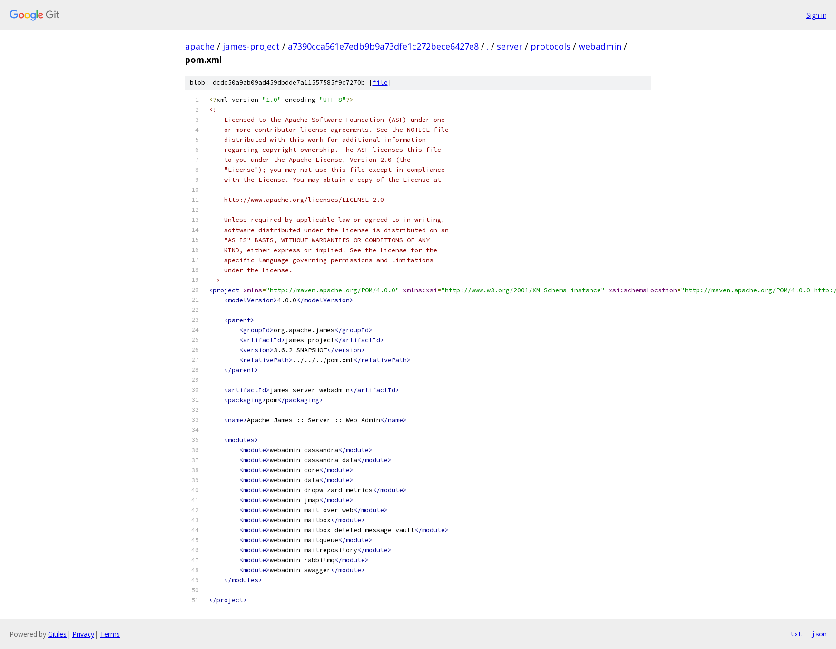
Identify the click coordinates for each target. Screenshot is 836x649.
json (818, 633)
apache (200, 46)
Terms (110, 634)
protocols (550, 46)
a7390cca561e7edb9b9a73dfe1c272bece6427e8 (383, 46)
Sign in (816, 15)
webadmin (600, 46)
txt (796, 633)
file (380, 83)
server (509, 46)
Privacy (83, 634)
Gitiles (57, 634)
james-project (251, 46)
